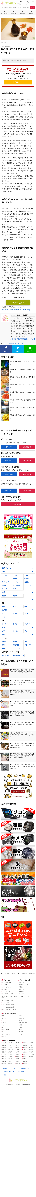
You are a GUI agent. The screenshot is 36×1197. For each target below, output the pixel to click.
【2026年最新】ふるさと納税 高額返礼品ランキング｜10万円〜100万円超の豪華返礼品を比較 (22, 766)
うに (3, 617)
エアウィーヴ (17, 648)
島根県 (25, 1045)
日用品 (20, 1027)
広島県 (25, 1049)
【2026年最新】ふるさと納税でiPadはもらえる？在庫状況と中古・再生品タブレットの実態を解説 (22, 745)
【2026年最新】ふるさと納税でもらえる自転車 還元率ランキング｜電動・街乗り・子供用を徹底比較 (22, 755)
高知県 (25, 1061)
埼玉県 (10, 1042)
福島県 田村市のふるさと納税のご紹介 (22, 363)
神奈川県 (10, 1049)
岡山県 (25, 1047)
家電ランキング (23, 987)
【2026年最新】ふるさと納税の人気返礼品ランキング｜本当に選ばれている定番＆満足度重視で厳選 (22, 682)
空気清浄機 (16, 585)
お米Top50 (22, 12)
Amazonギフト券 (18, 655)
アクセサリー (22, 1031)
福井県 (10, 1058)
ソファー (4, 631)
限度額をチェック (21, 2)
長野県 (10, 1063)
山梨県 (10, 1061)
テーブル (16, 631)
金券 (3, 592)
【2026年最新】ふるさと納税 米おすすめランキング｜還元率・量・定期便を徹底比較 (22, 724)
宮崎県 (31, 1052)
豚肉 (14, 606)
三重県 (17, 1049)
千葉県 (10, 1045)
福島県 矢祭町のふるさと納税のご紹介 (22, 416)
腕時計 (4, 648)
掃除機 (15, 578)
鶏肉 (25, 606)
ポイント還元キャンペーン (9, 1009)
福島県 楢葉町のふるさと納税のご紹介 (22, 386)
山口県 (25, 1052)
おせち (4, 1036)
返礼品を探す (27, 447)
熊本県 (31, 1047)
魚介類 (4, 610)
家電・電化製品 (23, 1022)
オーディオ (27, 585)
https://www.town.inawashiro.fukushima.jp (16, 310)
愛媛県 (25, 1058)
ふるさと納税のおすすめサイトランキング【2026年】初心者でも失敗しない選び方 (22, 734)
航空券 (15, 596)
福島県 (4, 1056)
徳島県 (25, 1054)
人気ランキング (23, 982)
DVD (3, 578)
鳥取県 (25, 1042)
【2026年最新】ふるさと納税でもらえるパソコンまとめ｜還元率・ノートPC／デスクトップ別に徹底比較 (22, 713)
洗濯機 (26, 582)
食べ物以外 (21, 993)
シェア (6, 349)
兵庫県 (17, 1058)
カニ (3, 613)
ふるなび (4, 984)
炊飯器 (26, 578)
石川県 (10, 1056)
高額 (3, 634)
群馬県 (4, 1063)
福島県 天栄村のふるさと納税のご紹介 (22, 370)
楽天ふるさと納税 (6, 982)
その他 (4, 638)
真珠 (3, 645)
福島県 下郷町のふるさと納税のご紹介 (22, 409)
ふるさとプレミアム (7, 991)
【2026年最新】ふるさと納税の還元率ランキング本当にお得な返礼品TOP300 (22, 671)
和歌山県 (18, 1063)
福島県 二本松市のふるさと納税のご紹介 (22, 401)
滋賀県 (17, 1052)
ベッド (26, 631)
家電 (3, 572)
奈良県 (17, 1061)
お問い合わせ (20, 1071)
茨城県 (4, 1058)
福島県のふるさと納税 (16, 343)
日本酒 (15, 624)
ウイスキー (27, 624)
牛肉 (3, 606)
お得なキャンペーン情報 (10, 652)
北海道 (4, 1042)
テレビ (26, 575)
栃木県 (4, 1061)
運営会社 (4, 1068)
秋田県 (4, 1052)
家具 (3, 627)
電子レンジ (5, 582)
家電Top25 (31, 12)
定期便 (15, 641)
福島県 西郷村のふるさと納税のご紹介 (22, 393)
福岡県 (25, 1063)
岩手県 (4, 1047)
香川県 (25, 1056)
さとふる (4, 989)
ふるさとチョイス (6, 987)
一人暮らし (21, 991)
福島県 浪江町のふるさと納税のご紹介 (22, 378)
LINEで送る (30, 349)
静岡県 (17, 1045)
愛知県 (17, 1047)
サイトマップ (13, 1068)
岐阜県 (17, 1042)
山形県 (4, 1054)
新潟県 (10, 1052)
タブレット (16, 575)
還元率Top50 (4, 12)
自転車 (4, 641)
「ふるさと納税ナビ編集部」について (22, 339)
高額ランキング (23, 989)
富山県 (10, 1054)
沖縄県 (31, 1056)
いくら (26, 613)
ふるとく (4, 1075)
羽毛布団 (16, 645)
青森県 (4, 1045)
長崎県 (31, 1045)
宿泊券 (4, 596)
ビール (4, 624)
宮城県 (4, 1049)
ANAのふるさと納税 (7, 993)
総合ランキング (7, 568)
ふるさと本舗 (5, 1002)
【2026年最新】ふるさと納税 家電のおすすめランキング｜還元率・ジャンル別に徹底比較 (22, 692)
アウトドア (27, 645)
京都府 (17, 1054)
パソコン (4, 575)
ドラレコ (4, 589)
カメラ (15, 589)
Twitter (18, 349)
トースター (16, 582)
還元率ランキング (23, 984)
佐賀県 (31, 1042)
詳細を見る (19, 303)
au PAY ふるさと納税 (7, 1000)
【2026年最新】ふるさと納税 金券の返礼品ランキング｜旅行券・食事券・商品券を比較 (22, 703)
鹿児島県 (31, 1054)
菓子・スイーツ (6, 1034)
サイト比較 (13, 12)
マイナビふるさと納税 (8, 1007)
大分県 (31, 1049)
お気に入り (28, 2)
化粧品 (20, 1029)
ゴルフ (26, 641)
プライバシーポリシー (8, 1071)
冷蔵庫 (4, 585)
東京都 (10, 1047)
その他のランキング (24, 996)
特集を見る (9, 447)
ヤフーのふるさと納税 (8, 1004)
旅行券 (20, 1020)
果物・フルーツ (6, 1029)
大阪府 (17, 1056)
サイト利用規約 (24, 1068)
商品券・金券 (22, 1018)
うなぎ (15, 613)
